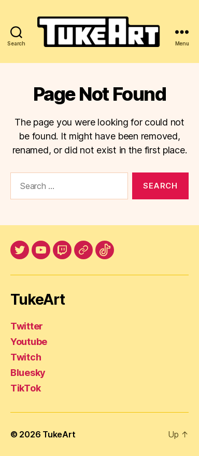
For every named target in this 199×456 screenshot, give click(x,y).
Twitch (25, 357)
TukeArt (58, 434)
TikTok (25, 388)
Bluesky (28, 372)
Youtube (28, 341)
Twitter (26, 326)
